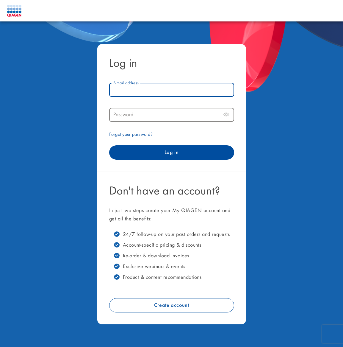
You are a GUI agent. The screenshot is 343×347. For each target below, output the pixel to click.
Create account (171, 305)
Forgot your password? (131, 134)
